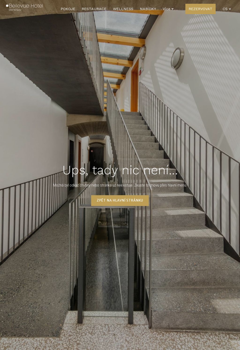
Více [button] (198, 9)
